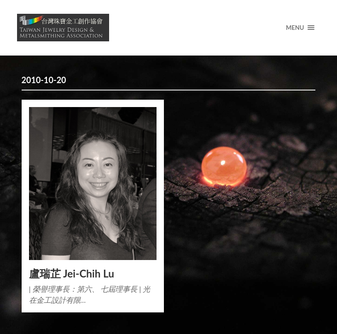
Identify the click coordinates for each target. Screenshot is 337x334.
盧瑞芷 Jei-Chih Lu (71, 273)
